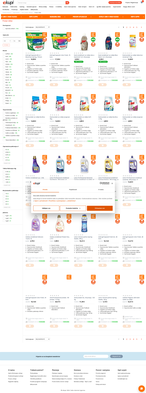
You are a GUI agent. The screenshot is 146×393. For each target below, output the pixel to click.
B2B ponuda (34, 9)
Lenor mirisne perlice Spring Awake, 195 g (107, 298)
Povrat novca (99, 379)
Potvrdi (6, 45)
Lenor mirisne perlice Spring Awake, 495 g (83, 238)
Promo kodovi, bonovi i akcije (60, 381)
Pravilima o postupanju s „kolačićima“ (62, 201)
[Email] (95, 356)
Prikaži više (7, 163)
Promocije (15, 9)
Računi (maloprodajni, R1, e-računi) (62, 379)
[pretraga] (67, 2)
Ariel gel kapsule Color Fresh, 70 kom (60, 56)
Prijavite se (116, 356)
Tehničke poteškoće (35, 379)
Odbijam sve (46, 208)
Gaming (22, 7)
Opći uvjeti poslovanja (124, 373)
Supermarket (117, 7)
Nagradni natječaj (13, 381)
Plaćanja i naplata (57, 373)
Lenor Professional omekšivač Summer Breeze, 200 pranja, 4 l (108, 179)
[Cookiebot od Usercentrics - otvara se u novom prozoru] (101, 183)
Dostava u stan (78, 376)
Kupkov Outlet (24, 9)
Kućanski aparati (31, 7)
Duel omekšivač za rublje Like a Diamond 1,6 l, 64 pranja (84, 56)
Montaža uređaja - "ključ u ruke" (83, 381)
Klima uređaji (43, 7)
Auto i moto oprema (70, 7)
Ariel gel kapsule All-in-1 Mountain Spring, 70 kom (34, 56)
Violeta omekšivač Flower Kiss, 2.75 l (59, 238)
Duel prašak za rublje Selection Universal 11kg (133, 56)
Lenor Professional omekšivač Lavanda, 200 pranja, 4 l (132, 179)
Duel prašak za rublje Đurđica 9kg (35, 118)
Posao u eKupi (12, 379)
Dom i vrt (91, 7)
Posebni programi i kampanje (38, 381)
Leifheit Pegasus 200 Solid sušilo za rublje (131, 298)
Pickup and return (101, 384)
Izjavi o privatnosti (41, 201)
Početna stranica (7, 12)
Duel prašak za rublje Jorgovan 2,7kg (133, 118)
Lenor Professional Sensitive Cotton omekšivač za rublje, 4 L (84, 179)
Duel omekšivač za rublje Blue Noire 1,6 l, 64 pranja (108, 56)
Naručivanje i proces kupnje (60, 376)
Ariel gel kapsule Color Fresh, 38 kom (133, 238)
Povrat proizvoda (101, 376)
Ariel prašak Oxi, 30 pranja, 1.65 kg (84, 298)
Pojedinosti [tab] (73, 189)
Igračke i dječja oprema (104, 7)
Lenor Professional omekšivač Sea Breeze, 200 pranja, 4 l (59, 179)
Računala (5, 7)
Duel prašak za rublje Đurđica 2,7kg (108, 118)
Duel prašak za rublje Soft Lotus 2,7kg (82, 118)
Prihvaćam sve (100, 208)
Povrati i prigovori (101, 373)
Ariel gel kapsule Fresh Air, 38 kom (107, 238)
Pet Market (6, 9)
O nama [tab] (101, 189)
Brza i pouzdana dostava (81, 373)
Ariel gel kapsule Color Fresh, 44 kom (36, 298)
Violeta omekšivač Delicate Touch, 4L (34, 238)
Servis (97, 381)
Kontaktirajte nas (122, 379)
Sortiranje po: (30, 27)
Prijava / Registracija (130, 2)
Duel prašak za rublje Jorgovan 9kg (60, 118)
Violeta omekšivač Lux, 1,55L (35, 178)
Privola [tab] (45, 189)
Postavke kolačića (73, 208)
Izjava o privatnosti (123, 376)
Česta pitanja (34, 373)
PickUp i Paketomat (79, 379)
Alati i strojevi (82, 7)
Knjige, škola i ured (129, 7)
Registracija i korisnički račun (38, 376)
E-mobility (59, 7)
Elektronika (13, 7)
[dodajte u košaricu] (30, 84)
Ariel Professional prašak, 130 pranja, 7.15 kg (59, 298)
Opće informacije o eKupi (15, 373)
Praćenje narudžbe (115, 2)
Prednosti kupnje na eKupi (15, 376)
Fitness (51, 7)
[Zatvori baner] (112, 183)
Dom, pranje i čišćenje (27, 12)
